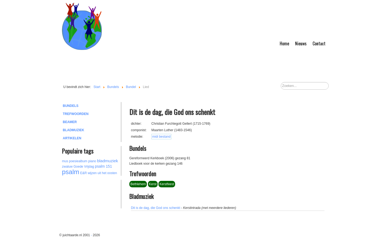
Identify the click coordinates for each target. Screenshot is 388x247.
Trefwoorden (75, 114)
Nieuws (301, 43)
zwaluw (67, 166)
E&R (83, 173)
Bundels (70, 106)
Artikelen (72, 138)
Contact (319, 43)
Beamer (70, 122)
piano (92, 161)
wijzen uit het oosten (102, 173)
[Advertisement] (91, 193)
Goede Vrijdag (84, 166)
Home (284, 43)
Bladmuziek (73, 130)
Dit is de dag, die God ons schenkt (155, 208)
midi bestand (161, 136)
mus (65, 161)
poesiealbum (78, 161)
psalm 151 (103, 166)
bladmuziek (107, 160)
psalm (70, 171)
